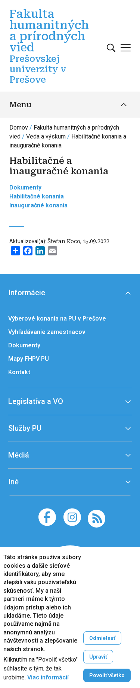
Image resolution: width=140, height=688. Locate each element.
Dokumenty (25, 187)
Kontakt (19, 372)
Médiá (18, 454)
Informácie (26, 292)
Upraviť (98, 657)
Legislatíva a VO (35, 401)
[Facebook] (47, 517)
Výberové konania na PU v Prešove (57, 318)
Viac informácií (48, 677)
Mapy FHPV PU (28, 358)
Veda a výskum (46, 136)
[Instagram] (72, 517)
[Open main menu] (126, 47)
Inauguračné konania (38, 205)
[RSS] (96, 518)
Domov (18, 127)
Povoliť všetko (107, 675)
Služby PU (24, 428)
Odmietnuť (102, 638)
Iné (13, 481)
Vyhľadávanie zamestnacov (46, 331)
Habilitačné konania (36, 196)
